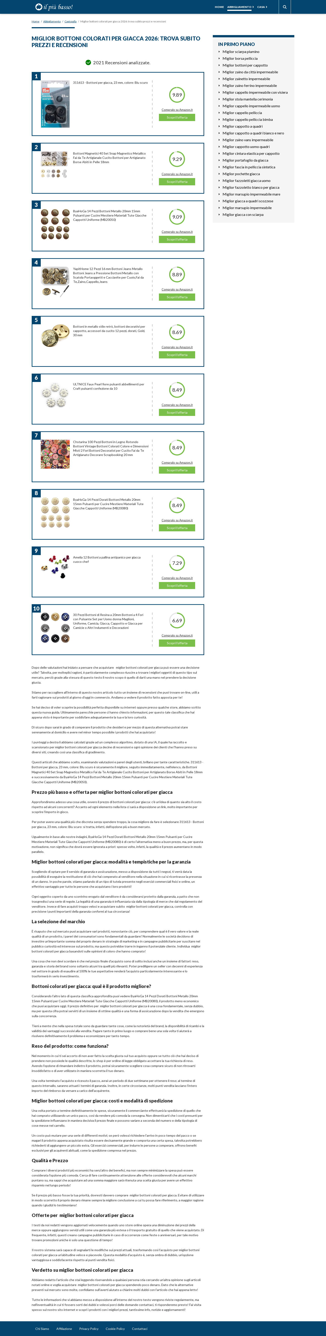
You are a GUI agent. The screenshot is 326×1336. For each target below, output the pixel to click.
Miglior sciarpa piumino (241, 51)
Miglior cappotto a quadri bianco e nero (253, 133)
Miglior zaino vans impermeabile (248, 140)
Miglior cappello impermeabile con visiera (255, 92)
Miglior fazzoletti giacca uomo (247, 180)
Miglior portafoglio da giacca (245, 160)
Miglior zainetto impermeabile (246, 78)
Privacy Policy (88, 1329)
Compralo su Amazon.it (177, 110)
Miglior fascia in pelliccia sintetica (249, 167)
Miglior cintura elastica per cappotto (251, 153)
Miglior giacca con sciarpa (243, 214)
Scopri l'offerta (177, 117)
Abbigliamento (239, 7)
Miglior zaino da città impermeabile (250, 72)
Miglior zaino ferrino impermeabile (250, 85)
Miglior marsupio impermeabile (247, 207)
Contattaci (139, 1329)
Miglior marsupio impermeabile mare (251, 194)
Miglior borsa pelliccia (240, 58)
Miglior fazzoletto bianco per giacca (251, 187)
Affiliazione (64, 1329)
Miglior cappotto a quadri (243, 126)
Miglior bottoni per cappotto (245, 65)
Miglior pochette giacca (241, 174)
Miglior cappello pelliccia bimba (248, 119)
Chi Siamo (42, 1329)
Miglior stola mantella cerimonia (248, 99)
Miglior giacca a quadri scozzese (248, 201)
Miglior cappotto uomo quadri (246, 146)
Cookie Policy (115, 1329)
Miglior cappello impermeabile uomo (251, 106)
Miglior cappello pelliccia (242, 112)
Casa (261, 7)
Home (219, 7)
